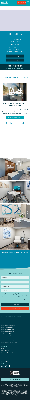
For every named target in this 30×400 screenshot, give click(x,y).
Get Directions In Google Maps (15, 56)
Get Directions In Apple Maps (15, 60)
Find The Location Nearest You (15, 68)
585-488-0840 (15, 44)
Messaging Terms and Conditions (11, 294)
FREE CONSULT (21, 3)
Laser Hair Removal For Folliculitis (7, 333)
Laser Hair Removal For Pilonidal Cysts (8, 340)
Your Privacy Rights (4, 361)
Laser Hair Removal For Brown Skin (7, 331)
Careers (2, 348)
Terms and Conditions (5, 359)
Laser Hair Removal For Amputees (7, 327)
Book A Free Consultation (15, 117)
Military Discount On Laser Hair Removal (8, 352)
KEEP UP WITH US (15, 379)
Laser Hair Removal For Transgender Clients (9, 342)
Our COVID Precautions (5, 350)
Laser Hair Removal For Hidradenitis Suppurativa (10, 335)
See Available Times (15, 308)
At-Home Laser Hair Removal (6, 323)
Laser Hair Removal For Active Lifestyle (8, 325)
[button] (28, 3)
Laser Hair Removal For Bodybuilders (7, 329)
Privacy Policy (3, 356)
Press (2, 354)
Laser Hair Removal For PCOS (6, 337)
